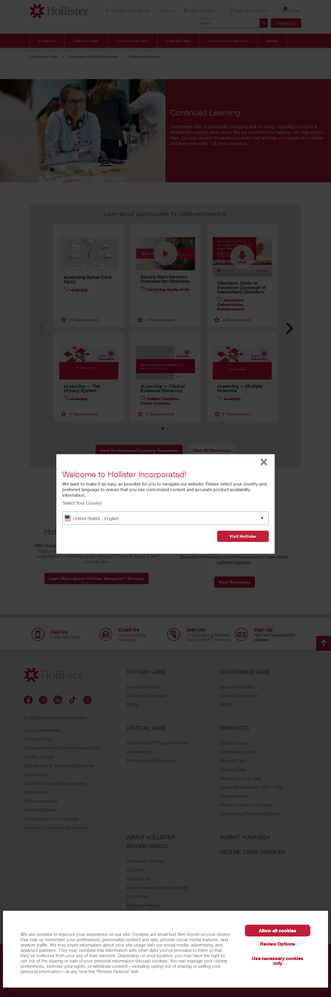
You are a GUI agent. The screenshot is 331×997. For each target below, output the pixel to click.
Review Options (277, 944)
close (263, 462)
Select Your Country (82, 503)
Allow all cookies (277, 930)
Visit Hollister (243, 536)
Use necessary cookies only (277, 960)
